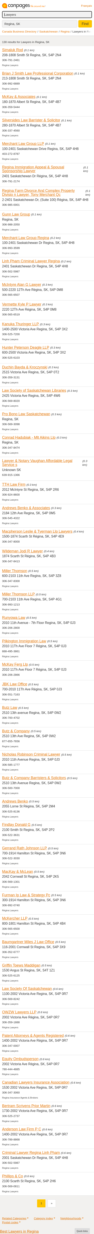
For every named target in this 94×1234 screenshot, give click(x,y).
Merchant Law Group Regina (25, 238)
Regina (65, 31)
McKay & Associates (18, 97)
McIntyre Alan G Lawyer (21, 284)
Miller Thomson (14, 571)
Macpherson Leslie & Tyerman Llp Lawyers (37, 531)
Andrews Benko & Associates (26, 508)
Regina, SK (12, 24)
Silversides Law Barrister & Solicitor (31, 120)
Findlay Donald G (16, 825)
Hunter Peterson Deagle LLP (25, 347)
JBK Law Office (14, 684)
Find (85, 24)
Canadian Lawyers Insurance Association (35, 1082)
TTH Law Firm (13, 484)
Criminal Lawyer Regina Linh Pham (31, 1153)
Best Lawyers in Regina (19, 1231)
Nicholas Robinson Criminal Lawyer (31, 754)
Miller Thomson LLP (18, 594)
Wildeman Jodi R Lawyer (22, 551)
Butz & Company (16, 731)
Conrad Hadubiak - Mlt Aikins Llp (28, 437)
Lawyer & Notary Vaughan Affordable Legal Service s (37, 463)
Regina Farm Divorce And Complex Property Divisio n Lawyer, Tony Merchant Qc (38, 193)
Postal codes (10, 1222)
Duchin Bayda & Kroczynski (24, 367)
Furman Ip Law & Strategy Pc (26, 895)
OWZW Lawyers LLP (19, 1012)
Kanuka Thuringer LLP (20, 324)
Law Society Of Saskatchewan (27, 989)
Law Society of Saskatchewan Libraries (34, 390)
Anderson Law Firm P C (21, 1129)
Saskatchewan (48, 31)
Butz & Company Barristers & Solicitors (34, 778)
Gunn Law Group (16, 214)
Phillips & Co (12, 1176)
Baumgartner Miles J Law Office (28, 942)
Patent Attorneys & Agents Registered (33, 1036)
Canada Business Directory (19, 31)
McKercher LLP (15, 918)
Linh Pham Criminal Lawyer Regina (31, 261)
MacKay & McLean (17, 872)
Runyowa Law (13, 618)
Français (86, 5)
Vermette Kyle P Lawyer (21, 304)
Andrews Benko (15, 801)
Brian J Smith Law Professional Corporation (37, 73)
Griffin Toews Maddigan (21, 965)
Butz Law (9, 708)
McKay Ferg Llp (15, 664)
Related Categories (14, 1218)
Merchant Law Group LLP (23, 144)
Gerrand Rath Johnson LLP (24, 848)
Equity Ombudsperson (20, 1059)
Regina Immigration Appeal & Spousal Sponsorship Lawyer (33, 169)
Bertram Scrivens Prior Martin (26, 1106)
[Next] (52, 1203)
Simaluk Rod (12, 50)
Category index (43, 1218)
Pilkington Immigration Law (24, 641)
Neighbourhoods (70, 1218)
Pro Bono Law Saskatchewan (26, 414)
